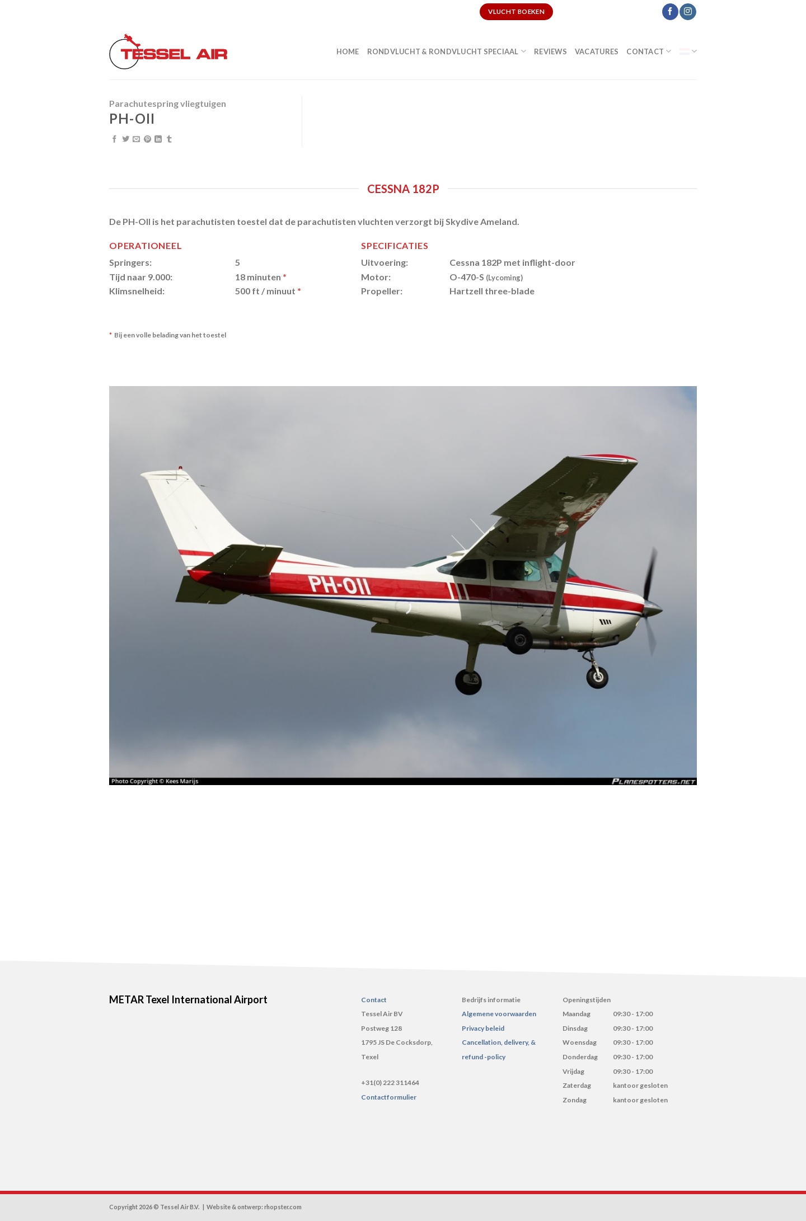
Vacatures (596, 51)
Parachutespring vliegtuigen (167, 103)
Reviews (550, 51)
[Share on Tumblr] (169, 139)
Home (347, 51)
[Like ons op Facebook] (670, 11)
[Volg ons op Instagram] (688, 11)
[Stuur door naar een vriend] (136, 139)
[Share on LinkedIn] (158, 139)
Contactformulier (388, 1097)
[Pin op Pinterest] (147, 139)
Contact (648, 51)
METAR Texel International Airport (188, 999)
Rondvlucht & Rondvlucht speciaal (447, 51)
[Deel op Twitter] (125, 139)
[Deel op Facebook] (114, 139)
